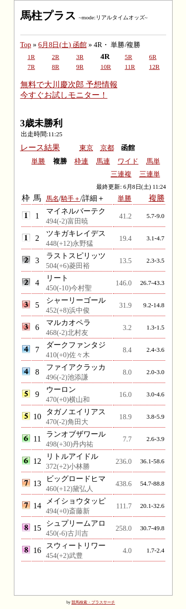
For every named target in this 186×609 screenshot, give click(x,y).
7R (31, 66)
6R (153, 57)
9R (80, 66)
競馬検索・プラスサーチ (93, 602)
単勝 (38, 161)
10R (106, 66)
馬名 (52, 198)
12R (154, 66)
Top (25, 45)
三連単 (149, 174)
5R (128, 57)
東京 (86, 148)
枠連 (81, 161)
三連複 (121, 174)
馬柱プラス (48, 15)
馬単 (153, 161)
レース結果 (40, 147)
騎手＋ (70, 198)
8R (56, 66)
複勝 (157, 198)
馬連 (103, 161)
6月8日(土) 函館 (62, 45)
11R (130, 66)
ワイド (128, 161)
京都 (107, 148)
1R (31, 57)
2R (56, 57)
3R (80, 57)
